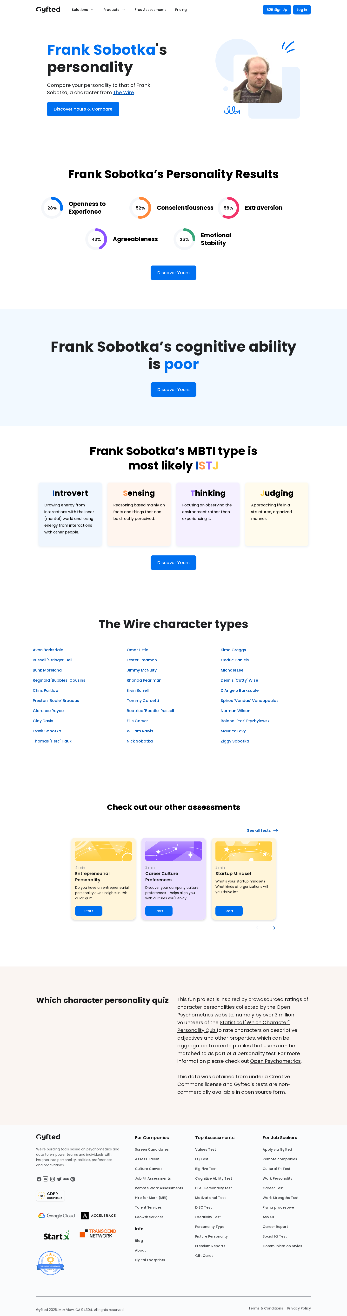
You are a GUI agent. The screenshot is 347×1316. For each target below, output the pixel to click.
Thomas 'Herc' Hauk (52, 741)
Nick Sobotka (140, 741)
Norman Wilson (235, 711)
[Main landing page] (50, 10)
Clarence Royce (48, 711)
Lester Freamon (142, 660)
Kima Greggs (233, 650)
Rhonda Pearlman (144, 680)
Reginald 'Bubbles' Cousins (59, 680)
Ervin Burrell (138, 690)
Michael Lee (232, 670)
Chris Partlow (46, 690)
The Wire (123, 92)
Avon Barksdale (48, 650)
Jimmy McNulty (142, 670)
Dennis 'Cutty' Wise (239, 680)
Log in (302, 9)
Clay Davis (43, 721)
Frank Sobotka (47, 731)
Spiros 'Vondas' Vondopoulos (250, 700)
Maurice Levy (233, 731)
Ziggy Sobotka (235, 741)
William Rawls (140, 731)
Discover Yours (173, 273)
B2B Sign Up (277, 9)
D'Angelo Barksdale (240, 690)
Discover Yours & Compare (83, 109)
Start (88, 911)
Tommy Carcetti (143, 700)
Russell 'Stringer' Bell (52, 660)
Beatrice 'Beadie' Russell (150, 711)
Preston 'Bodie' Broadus (56, 700)
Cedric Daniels (235, 660)
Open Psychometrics (275, 1061)
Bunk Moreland (47, 670)
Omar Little (137, 650)
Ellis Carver (137, 721)
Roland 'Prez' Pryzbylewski (246, 721)
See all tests (263, 830)
